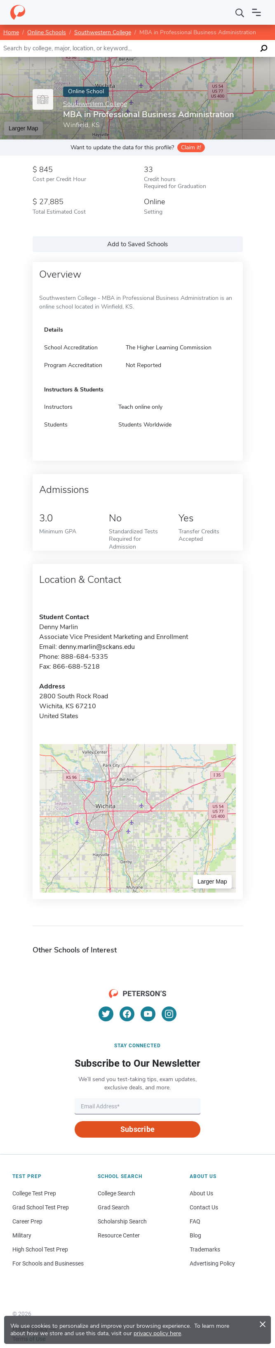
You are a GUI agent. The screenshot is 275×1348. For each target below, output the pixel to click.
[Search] (240, 12)
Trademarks (205, 1249)
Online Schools (46, 32)
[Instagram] (169, 1013)
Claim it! (191, 147)
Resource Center (119, 1235)
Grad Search (113, 1207)
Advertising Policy (212, 1263)
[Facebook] (127, 1013)
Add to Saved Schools (137, 244)
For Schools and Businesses (48, 1263)
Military (21, 1235)
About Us (201, 1193)
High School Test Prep (40, 1249)
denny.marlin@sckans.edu (97, 646)
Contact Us (204, 1207)
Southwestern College (102, 32)
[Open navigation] (256, 12)
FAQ (195, 1221)
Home (11, 32)
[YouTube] (148, 1013)
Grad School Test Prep (40, 1207)
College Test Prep (34, 1193)
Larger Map (23, 128)
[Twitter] (106, 1013)
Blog (195, 1235)
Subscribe (137, 1129)
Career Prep (27, 1221)
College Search (116, 1193)
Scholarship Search (122, 1221)
